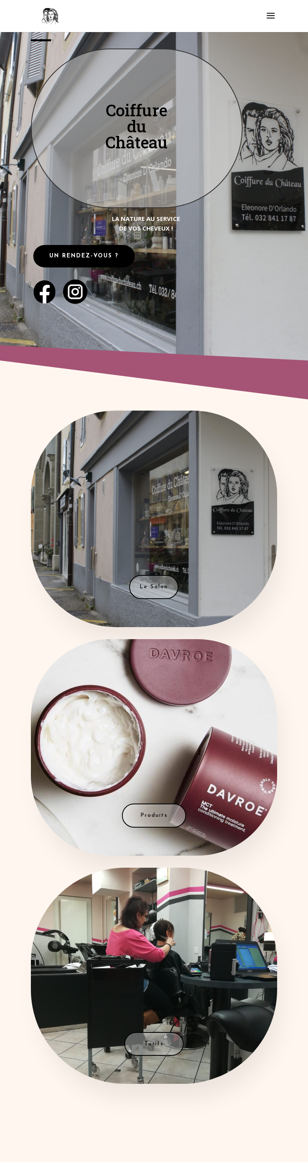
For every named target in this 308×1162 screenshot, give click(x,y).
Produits (154, 815)
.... (75, 288)
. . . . (44, 287)
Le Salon (154, 587)
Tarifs (154, 1044)
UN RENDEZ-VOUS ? (84, 256)
